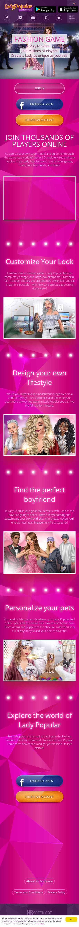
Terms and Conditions (28, 892)
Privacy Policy (56, 892)
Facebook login (39, 104)
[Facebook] (7, 17)
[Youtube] (33, 17)
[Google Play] (45, 9)
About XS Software (39, 881)
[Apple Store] (68, 9)
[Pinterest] (46, 17)
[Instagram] (20, 17)
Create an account (39, 120)
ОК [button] (71, 919)
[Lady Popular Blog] (72, 17)
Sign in (40, 88)
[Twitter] (59, 17)
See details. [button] (41, 924)
